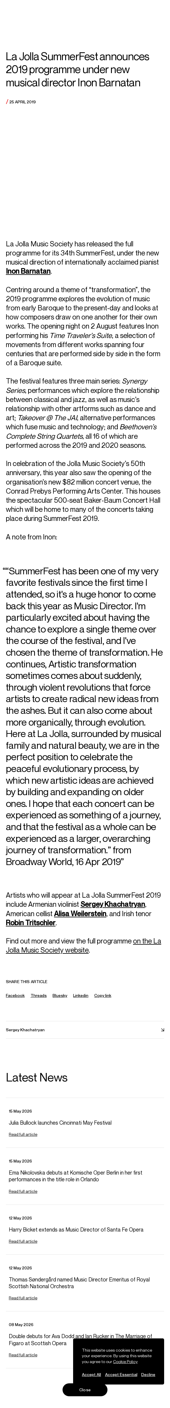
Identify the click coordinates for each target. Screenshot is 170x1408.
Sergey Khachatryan (112, 908)
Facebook (15, 999)
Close (85, 1389)
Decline (148, 1374)
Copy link (102, 1000)
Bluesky (60, 999)
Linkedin (80, 999)
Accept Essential (121, 1374)
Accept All (91, 1374)
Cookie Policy (125, 1361)
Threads (39, 999)
